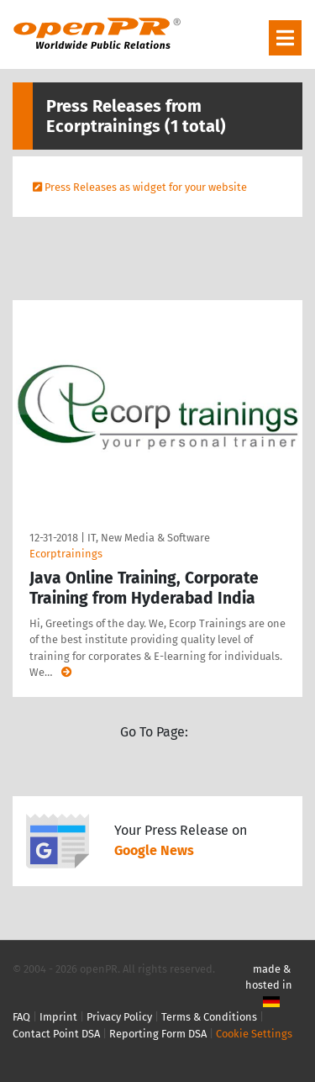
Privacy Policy (119, 1017)
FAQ (21, 1017)
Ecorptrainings (65, 553)
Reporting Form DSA (158, 1033)
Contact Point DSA (56, 1033)
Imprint (58, 1017)
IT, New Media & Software (148, 537)
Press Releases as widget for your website (146, 187)
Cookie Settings (254, 1033)
